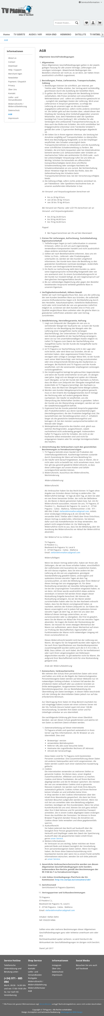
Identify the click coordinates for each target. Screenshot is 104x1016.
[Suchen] (77, 22)
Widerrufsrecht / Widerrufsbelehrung (17, 105)
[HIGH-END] (51, 34)
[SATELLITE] (80, 34)
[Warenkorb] (99, 22)
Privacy (11, 85)
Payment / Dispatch (17, 81)
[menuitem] (67, 22)
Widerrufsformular (36, 988)
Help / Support (15, 69)
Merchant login (15, 73)
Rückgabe (32, 978)
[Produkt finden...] (67, 22)
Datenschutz (14, 110)
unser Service (57, 838)
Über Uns (12, 89)
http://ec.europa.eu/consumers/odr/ (73, 879)
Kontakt (11, 93)
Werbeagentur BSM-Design (71, 1012)
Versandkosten (45, 1004)
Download (12, 66)
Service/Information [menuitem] (89, 2)
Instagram (56, 965)
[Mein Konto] (93, 22)
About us (12, 58)
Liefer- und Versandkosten (15, 98)
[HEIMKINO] (65, 34)
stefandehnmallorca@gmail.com (74, 511)
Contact (11, 62)
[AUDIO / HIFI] (35, 34)
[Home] (6, 34)
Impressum (13, 118)
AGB (10, 114)
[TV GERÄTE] (19, 34)
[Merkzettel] (86, 22)
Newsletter (13, 77)
